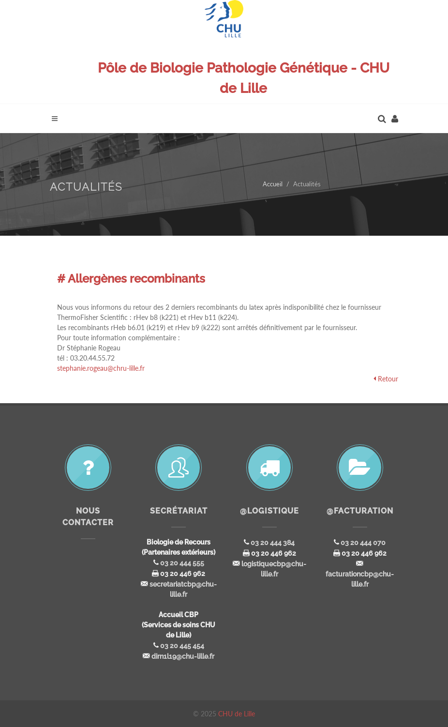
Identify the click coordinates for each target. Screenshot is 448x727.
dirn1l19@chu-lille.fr (182, 656)
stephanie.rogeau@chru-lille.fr (101, 368)
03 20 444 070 (363, 542)
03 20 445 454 (182, 646)
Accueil (273, 184)
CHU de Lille (236, 714)
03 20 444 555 (182, 563)
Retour (388, 379)
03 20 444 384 (273, 542)
